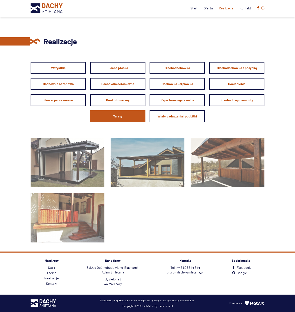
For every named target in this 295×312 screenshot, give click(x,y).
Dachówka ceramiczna (117, 84)
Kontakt (245, 8)
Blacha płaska (117, 68)
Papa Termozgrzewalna (177, 100)
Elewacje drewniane (58, 100)
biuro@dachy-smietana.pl (185, 272)
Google (239, 273)
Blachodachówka (177, 68)
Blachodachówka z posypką (237, 68)
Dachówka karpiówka (177, 84)
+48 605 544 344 (188, 267)
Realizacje (226, 8)
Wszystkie (58, 68)
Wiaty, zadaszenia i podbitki (177, 116)
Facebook (241, 267)
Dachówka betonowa (58, 84)
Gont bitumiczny (118, 100)
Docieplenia (236, 84)
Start (194, 8)
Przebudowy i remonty (237, 100)
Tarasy (117, 116)
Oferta (208, 8)
